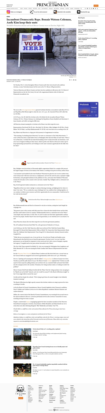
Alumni (29, 392)
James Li (85, 57)
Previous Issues (10, 4)
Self (61, 398)
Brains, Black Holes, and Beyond (64, 389)
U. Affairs (30, 387)
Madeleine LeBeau (16, 79)
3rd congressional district (28, 110)
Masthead (8, 8)
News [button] (21, 8)
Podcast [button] (51, 8)
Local (29, 391)
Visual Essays (52, 400)
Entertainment (63, 395)
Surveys (40, 401)
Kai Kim (79, 57)
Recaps (50, 388)
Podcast (61, 385)
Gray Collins (80, 25)
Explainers (41, 385)
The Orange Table (63, 391)
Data (40, 400)
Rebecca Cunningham (27, 79)
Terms (72, 401)
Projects (61, 400)
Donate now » (58, 163)
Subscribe (73, 391)
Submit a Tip (73, 397)
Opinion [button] (25, 8)
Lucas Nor (80, 50)
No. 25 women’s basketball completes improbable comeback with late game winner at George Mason (87, 47)
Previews (51, 389)
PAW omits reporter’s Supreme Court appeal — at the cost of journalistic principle (87, 31)
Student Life (30, 388)
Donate (96, 5)
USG (29, 396)
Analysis (29, 401)
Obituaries (30, 400)
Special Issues (63, 402)
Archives (62, 8)
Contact (16, 8)
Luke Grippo (80, 41)
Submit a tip (9, 6)
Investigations (52, 398)
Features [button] (35, 8)
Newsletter (62, 401)
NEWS (8, 16)
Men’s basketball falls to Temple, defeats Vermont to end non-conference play (88, 54)
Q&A (29, 393)
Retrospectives (52, 397)
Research (30, 397)
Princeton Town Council (24, 253)
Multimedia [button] (56, 8)
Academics (30, 399)
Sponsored (76, 8)
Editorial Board (42, 395)
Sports (50, 385)
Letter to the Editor (43, 390)
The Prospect (63, 393)
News (29, 385)
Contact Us (73, 390)
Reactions (41, 398)
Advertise (12, 8)
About (72, 393)
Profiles (50, 395)
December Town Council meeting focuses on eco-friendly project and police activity (87, 22)
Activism (30, 395)
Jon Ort (86, 34)
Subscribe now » (59, 199)
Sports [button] (30, 8)
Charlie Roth (9, 79)
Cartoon (51, 402)
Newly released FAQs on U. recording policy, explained (87, 38)
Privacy (72, 399)
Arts (61, 394)
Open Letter (41, 397)
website (49, 261)
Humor (71, 8)
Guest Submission (42, 394)
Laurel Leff (80, 34)
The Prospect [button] (45, 8)
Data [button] (39, 8)
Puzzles (67, 8)
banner (28, 302)
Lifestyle (61, 397)
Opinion (40, 387)
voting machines (47, 259)
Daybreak (62, 387)
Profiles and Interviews (51, 391)
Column (40, 388)
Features (51, 394)
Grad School (30, 389)
